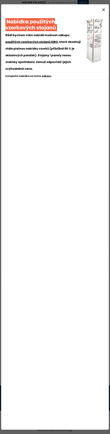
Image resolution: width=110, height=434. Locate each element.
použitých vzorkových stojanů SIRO (31, 42)
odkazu (46, 76)
